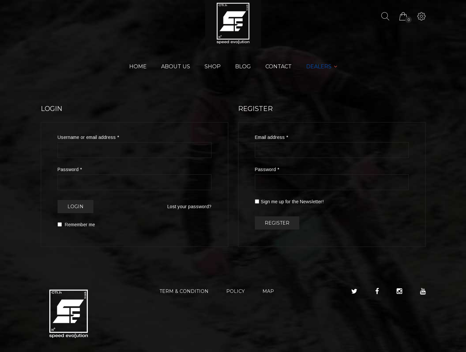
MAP (268, 291)
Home (138, 66)
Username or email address (88, 137)
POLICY (235, 291)
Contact (278, 66)
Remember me (76, 224)
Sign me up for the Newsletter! (289, 201)
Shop (213, 66)
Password (70, 169)
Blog (243, 66)
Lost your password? (189, 206)
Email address (271, 137)
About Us (175, 66)
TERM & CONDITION (183, 291)
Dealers (318, 66)
